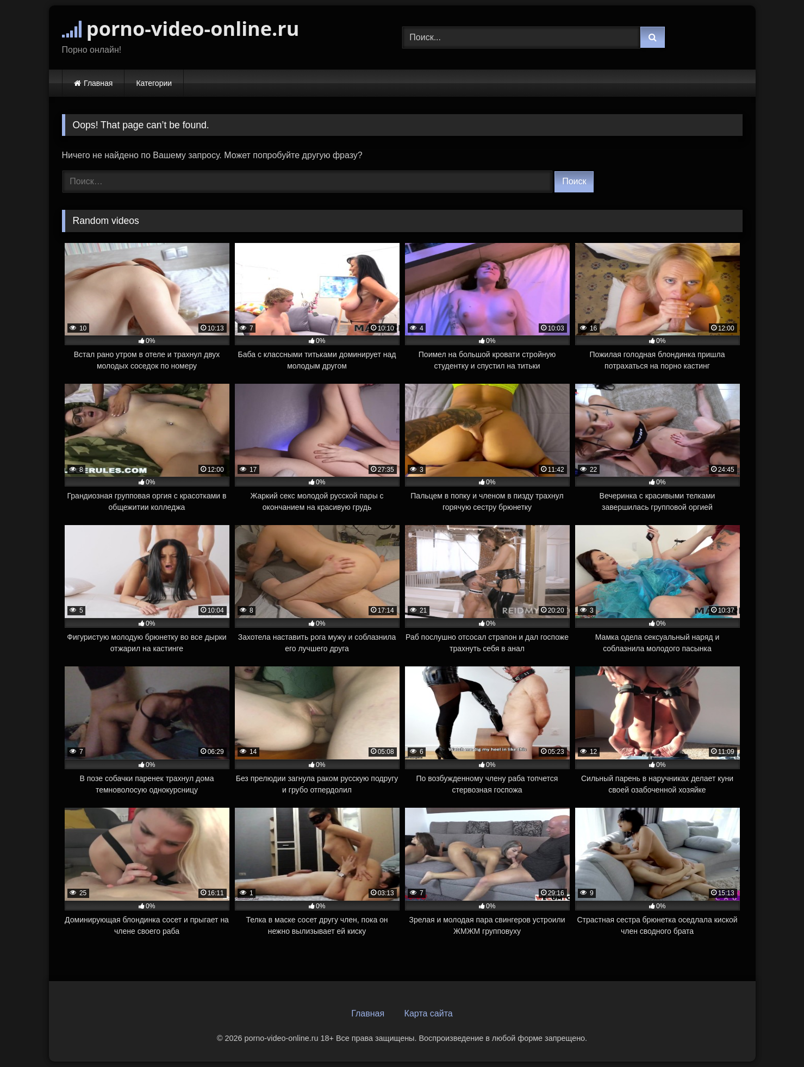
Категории (154, 83)
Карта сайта (428, 1013)
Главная (98, 83)
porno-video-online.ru (181, 28)
